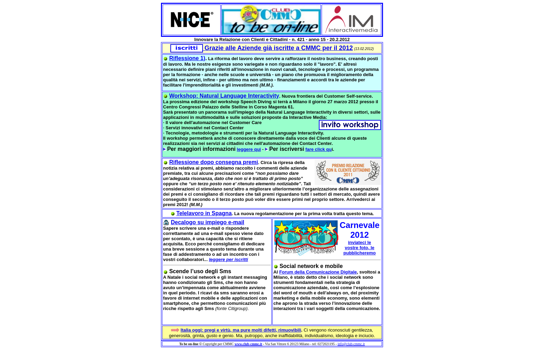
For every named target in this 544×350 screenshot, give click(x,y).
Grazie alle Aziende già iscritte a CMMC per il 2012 (261, 47)
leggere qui (249, 149)
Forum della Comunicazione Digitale (318, 272)
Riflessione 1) (187, 58)
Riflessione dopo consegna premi (213, 162)
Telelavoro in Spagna (204, 213)
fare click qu (318, 149)
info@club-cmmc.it (351, 344)
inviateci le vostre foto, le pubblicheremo (359, 247)
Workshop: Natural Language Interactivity (224, 96)
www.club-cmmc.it (248, 344)
